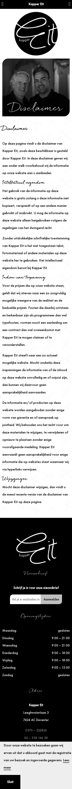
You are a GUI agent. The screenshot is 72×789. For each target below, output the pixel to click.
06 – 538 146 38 (36, 738)
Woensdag (9, 645)
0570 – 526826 (36, 730)
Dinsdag (8, 638)
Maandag (9, 630)
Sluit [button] (10, 781)
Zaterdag (9, 667)
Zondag (7, 675)
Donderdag (10, 653)
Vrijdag (7, 660)
